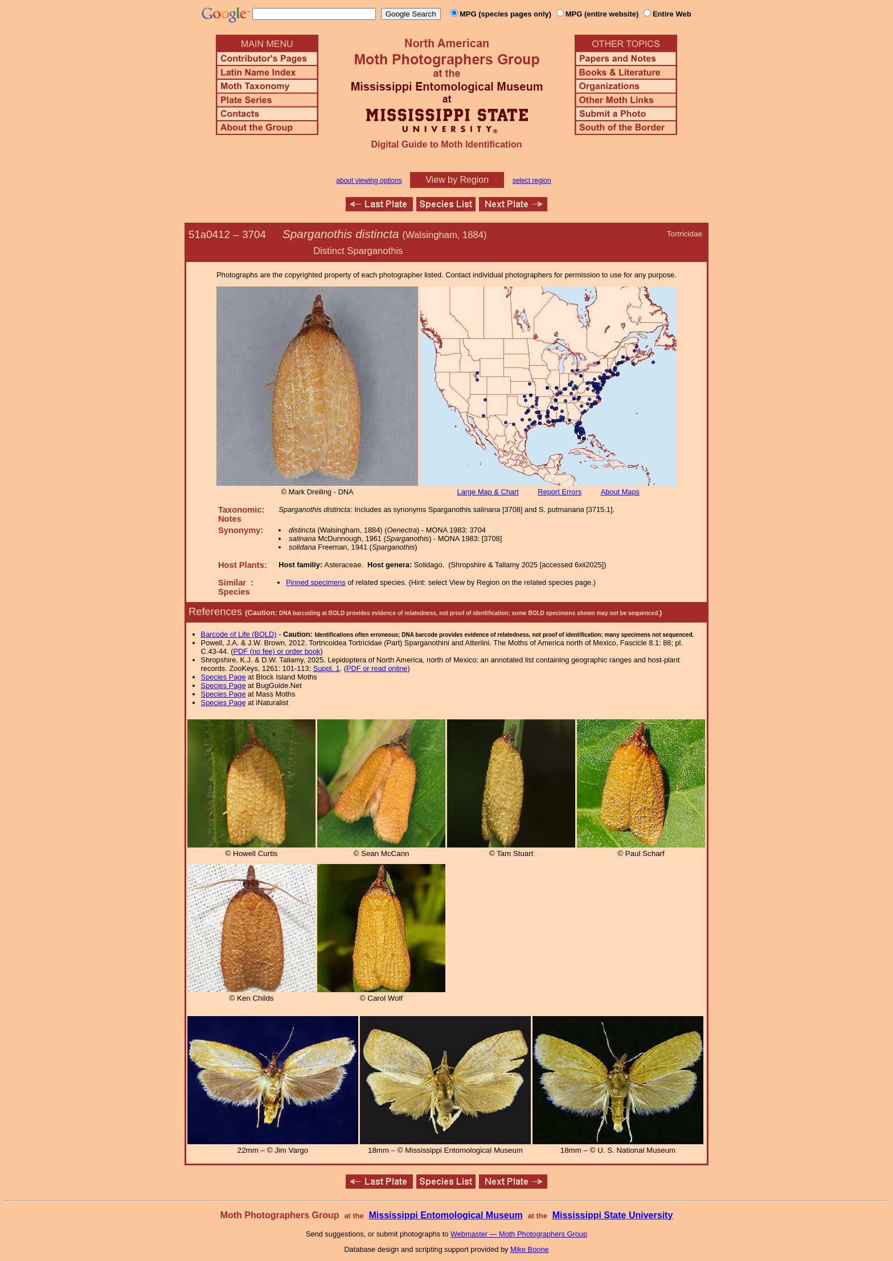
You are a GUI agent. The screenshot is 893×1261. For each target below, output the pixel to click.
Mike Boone (529, 1249)
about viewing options (369, 181)
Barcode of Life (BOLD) (239, 634)
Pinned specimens (316, 582)
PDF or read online (376, 668)
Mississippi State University (612, 1215)
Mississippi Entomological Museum (445, 1215)
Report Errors (559, 492)
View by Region (457, 180)
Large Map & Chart (488, 492)
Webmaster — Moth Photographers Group (518, 1234)
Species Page (223, 677)
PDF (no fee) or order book (277, 651)
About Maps (620, 492)
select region (532, 181)
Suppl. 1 (326, 668)
